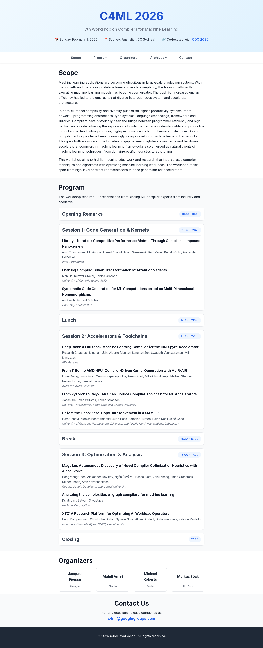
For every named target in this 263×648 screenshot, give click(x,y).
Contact (185, 58)
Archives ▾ (158, 58)
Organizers (128, 58)
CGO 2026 (200, 39)
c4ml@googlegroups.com (131, 618)
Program (100, 58)
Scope (76, 58)
